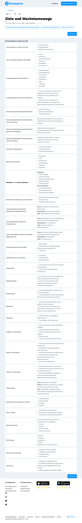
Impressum (30, 517)
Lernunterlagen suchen (11, 486)
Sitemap (59, 517)
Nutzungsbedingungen (10, 517)
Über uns (37, 517)
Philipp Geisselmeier (30, 23)
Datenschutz (22, 517)
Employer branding (25, 488)
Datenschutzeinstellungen (48, 517)
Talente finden (23, 486)
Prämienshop (8, 488)
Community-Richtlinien (10, 491)
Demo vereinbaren (24, 491)
